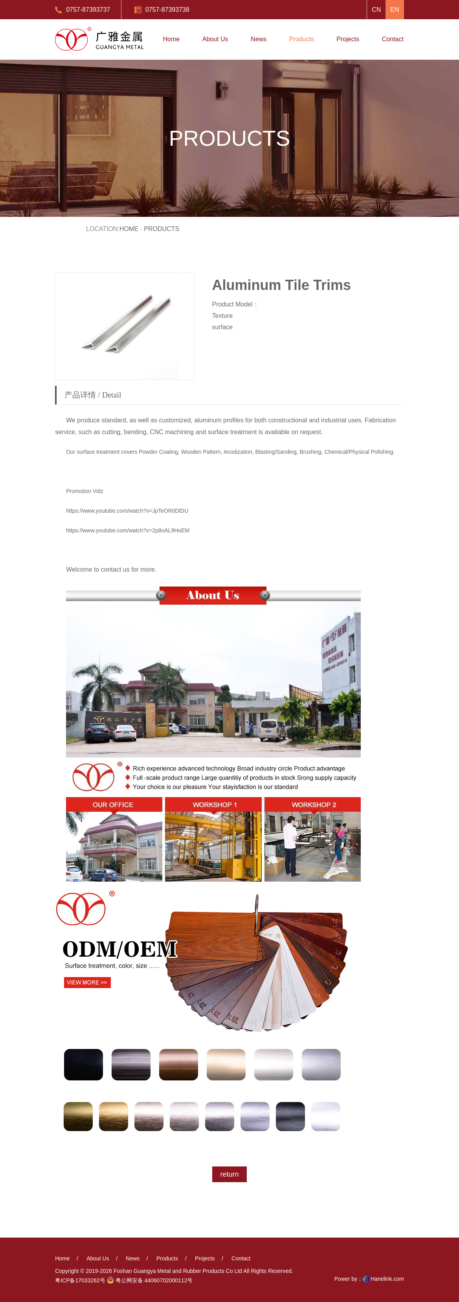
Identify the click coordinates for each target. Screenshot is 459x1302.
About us (97, 1258)
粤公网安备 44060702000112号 (150, 1280)
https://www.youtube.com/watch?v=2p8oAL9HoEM (127, 530)
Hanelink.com (387, 1279)
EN (394, 9)
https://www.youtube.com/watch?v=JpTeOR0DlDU (127, 511)
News (133, 1258)
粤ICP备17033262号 (80, 1280)
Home (128, 229)
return (229, 1174)
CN (376, 9)
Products (167, 1258)
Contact (240, 1258)
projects (205, 1258)
